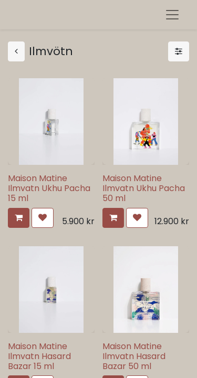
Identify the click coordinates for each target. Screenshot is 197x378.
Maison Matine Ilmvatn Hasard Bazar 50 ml (133, 356)
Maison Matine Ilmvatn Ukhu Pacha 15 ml (49, 188)
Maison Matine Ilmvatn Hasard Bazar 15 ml (39, 356)
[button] (18, 218)
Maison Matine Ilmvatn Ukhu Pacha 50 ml (143, 188)
